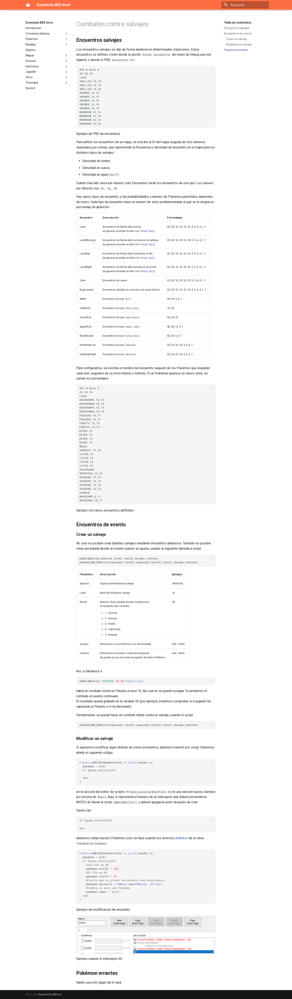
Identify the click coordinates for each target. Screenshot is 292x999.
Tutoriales (47, 82)
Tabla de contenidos (237, 22)
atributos (181, 838)
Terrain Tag (146, 230)
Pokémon (47, 39)
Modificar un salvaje (239, 44)
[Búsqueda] (245, 5)
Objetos (30, 50)
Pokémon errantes (236, 50)
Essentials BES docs (39, 22)
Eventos (47, 61)
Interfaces (47, 66)
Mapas (47, 55)
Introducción (33, 28)
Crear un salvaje (236, 39)
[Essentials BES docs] (28, 5)
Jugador (47, 72)
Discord (30, 88)
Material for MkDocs (50, 994)
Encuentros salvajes (236, 28)
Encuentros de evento (238, 33)
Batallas (47, 44)
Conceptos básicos (47, 33)
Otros (47, 77)
